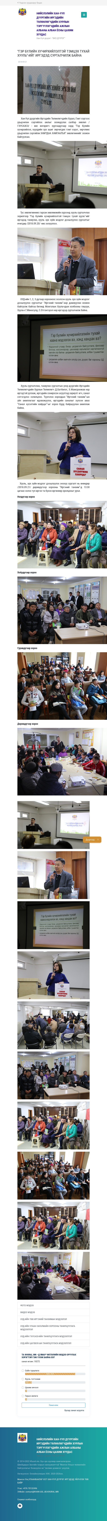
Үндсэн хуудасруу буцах (29, 2)
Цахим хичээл (31, 1387)
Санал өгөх (53, 1405)
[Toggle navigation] (84, 15)
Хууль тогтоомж (32, 1379)
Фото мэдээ (27, 1305)
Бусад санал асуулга (75, 1410)
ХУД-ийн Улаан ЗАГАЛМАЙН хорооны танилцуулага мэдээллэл (47, 1328)
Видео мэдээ (27, 1312)
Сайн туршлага (32, 1370)
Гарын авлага (31, 1396)
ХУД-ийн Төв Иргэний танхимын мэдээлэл (43, 1319)
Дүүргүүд (92, 839)
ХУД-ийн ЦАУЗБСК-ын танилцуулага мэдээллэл (45, 1343)
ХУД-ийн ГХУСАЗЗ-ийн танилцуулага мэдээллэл (46, 1336)
